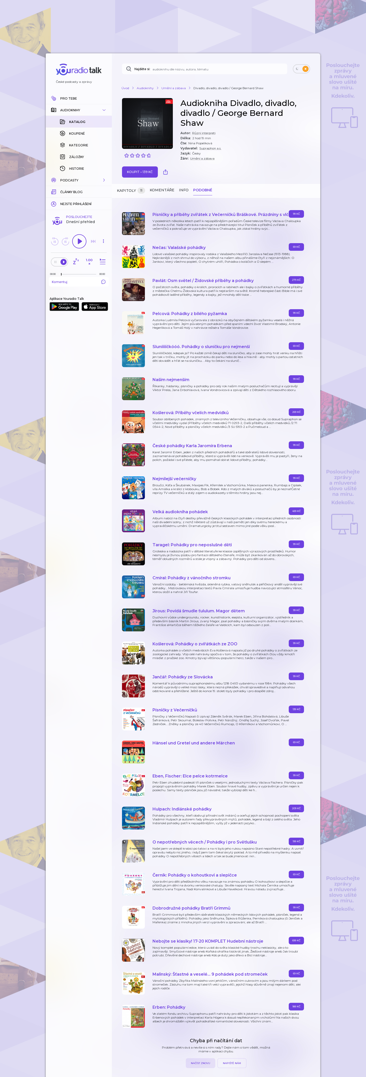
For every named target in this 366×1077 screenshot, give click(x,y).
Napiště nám (232, 1063)
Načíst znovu (200, 1063)
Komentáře (162, 190)
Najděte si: (142, 69)
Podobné (202, 190)
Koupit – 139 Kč (140, 172)
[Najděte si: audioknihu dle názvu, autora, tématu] (204, 69)
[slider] (61, 216)
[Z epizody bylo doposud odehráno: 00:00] (54, 215)
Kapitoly (131, 191)
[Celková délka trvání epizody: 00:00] (103, 215)
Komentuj (79, 223)
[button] (79, 110)
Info (184, 190)
